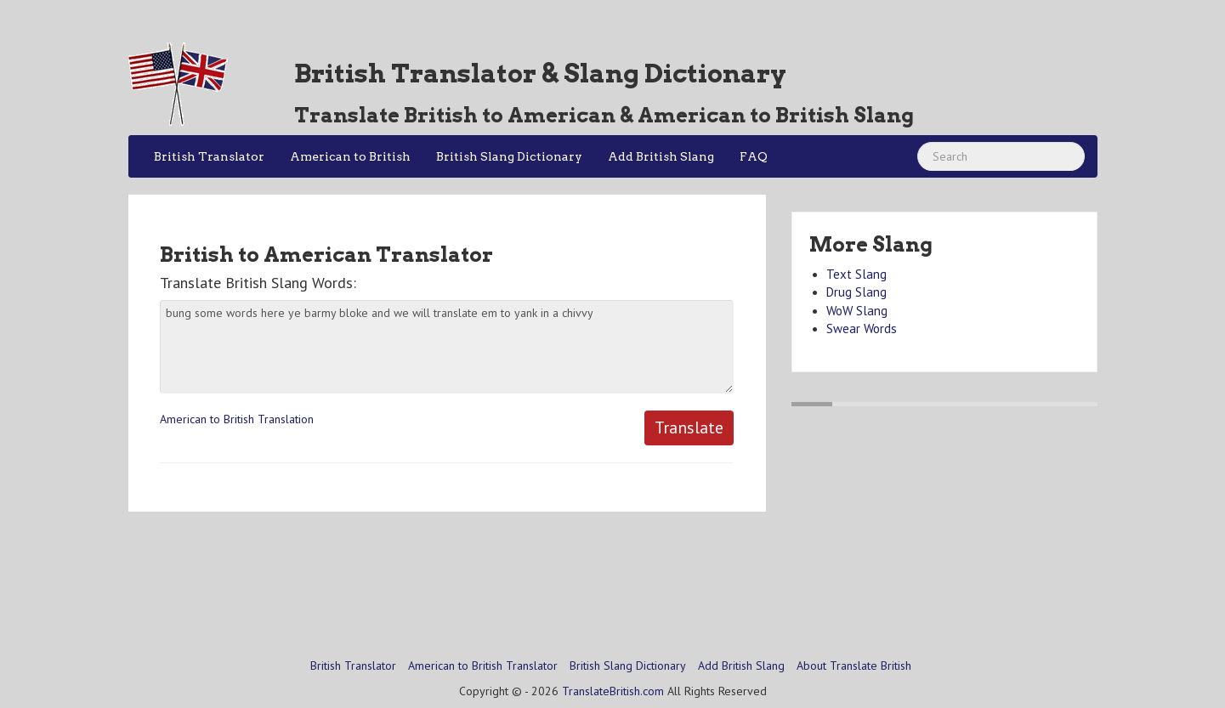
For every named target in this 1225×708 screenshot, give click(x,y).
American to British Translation (237, 419)
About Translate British (854, 665)
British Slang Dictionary (509, 156)
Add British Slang (661, 156)
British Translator (209, 156)
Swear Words (861, 328)
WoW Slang (857, 311)
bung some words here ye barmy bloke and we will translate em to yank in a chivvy (447, 347)
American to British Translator (483, 665)
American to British (350, 156)
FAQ (754, 156)
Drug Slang (856, 292)
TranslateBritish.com (613, 691)
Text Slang (856, 274)
